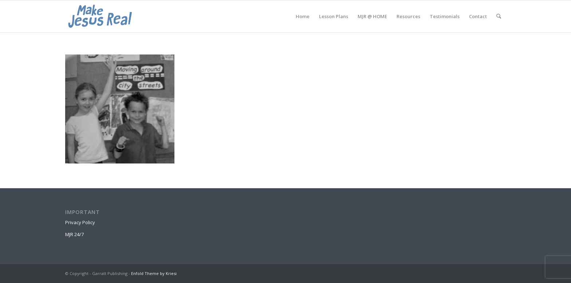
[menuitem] (302, 16)
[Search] (499, 16)
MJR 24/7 (74, 234)
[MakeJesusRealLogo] (100, 16)
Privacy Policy (80, 222)
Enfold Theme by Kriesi (154, 273)
